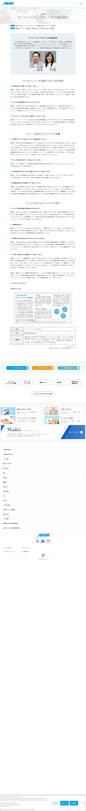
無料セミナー (6, 495)
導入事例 (13, 8)
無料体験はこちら (68, 368)
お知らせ (5, 509)
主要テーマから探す (7, 472)
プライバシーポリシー (30, 556)
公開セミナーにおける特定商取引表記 (11, 536)
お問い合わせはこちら (43, 368)
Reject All (64, 803)
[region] (43, 803)
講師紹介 (5, 490)
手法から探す (6, 476)
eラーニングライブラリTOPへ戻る (43, 394)
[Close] (83, 803)
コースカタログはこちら (17, 368)
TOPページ (5, 8)
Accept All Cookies (74, 803)
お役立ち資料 (6, 499)
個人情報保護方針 (29, 560)
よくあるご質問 (6, 513)
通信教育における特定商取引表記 (10, 532)
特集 (4, 481)
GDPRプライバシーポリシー (10, 560)
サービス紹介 (6, 467)
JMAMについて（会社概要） (9, 518)
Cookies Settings (55, 803)
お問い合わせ (6, 522)
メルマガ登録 (6, 527)
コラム (4, 504)
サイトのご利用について (9, 556)
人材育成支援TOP (7, 458)
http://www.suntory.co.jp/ (30, 333)
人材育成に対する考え (8, 462)
